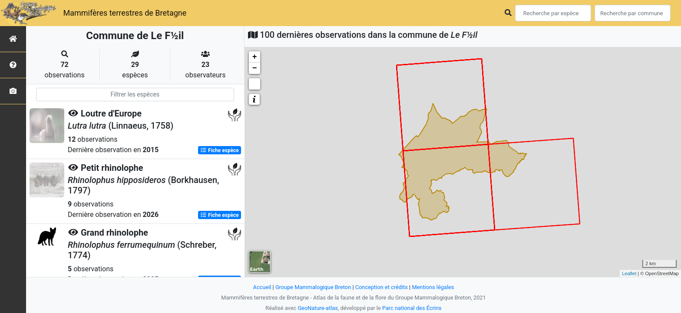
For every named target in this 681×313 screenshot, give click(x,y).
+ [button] (254, 57)
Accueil (262, 287)
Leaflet (629, 273)
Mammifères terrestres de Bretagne (124, 12)
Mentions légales (433, 287)
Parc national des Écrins (412, 308)
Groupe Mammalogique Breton (313, 287)
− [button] (254, 68)
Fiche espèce (219, 150)
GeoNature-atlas (318, 308)
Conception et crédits (381, 287)
